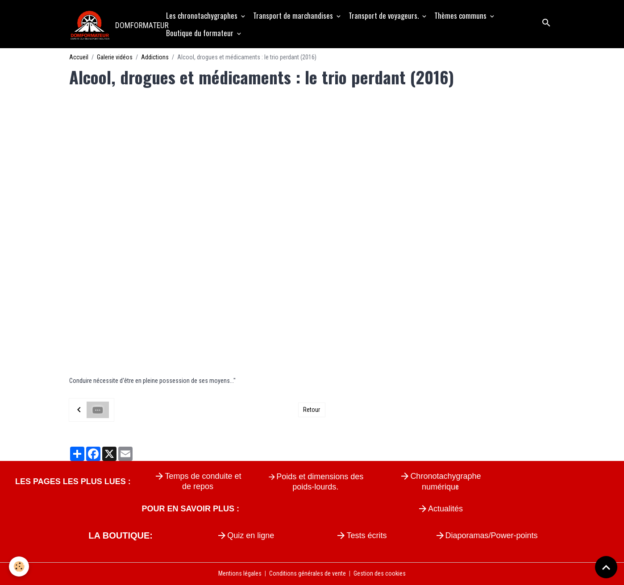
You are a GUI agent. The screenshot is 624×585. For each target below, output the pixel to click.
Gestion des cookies (380, 573)
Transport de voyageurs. (384, 15)
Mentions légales (240, 573)
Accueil (78, 57)
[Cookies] (19, 566)
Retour (311, 409)
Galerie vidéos (115, 57)
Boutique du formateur (200, 32)
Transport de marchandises (294, 15)
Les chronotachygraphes (202, 15)
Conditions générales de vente (307, 573)
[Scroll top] (606, 567)
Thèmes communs (461, 15)
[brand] (113, 24)
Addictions (155, 57)
